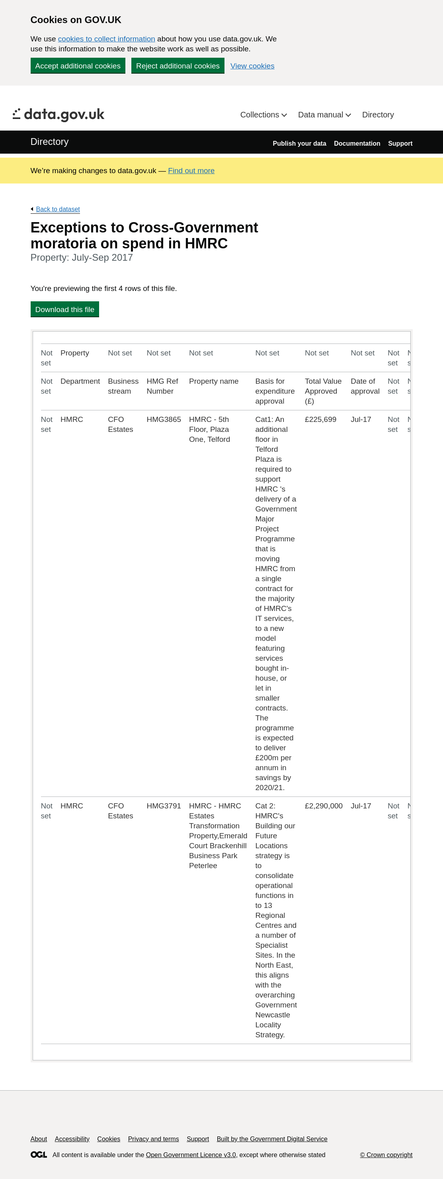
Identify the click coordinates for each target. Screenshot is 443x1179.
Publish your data (299, 143)
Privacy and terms (153, 1139)
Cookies (108, 1139)
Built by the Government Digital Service (272, 1139)
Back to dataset (58, 209)
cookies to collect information (106, 39)
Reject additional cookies (178, 66)
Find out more (191, 170)
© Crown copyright (386, 1155)
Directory (378, 114)
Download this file (65, 309)
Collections (260, 114)
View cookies (252, 66)
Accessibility (72, 1139)
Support (400, 143)
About (39, 1139)
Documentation (357, 143)
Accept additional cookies (78, 66)
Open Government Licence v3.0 (191, 1155)
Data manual (321, 114)
